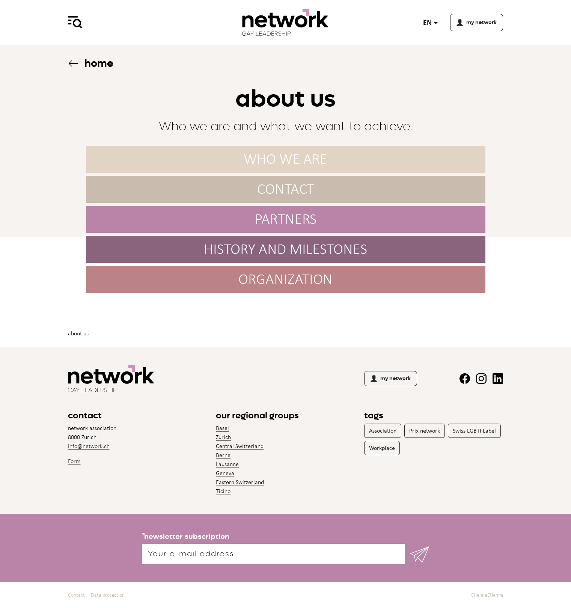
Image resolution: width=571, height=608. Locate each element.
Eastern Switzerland (240, 482)
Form (74, 461)
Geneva (225, 473)
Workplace (382, 448)
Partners (285, 219)
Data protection (108, 595)
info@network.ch (89, 446)
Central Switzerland (240, 446)
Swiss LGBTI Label (474, 431)
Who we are (285, 158)
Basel (222, 427)
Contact (285, 189)
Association (382, 431)
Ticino (223, 491)
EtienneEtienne (487, 595)
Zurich (223, 437)
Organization (285, 279)
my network (391, 378)
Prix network (424, 431)
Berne (223, 455)
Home (90, 63)
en (427, 22)
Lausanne (227, 464)
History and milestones (285, 249)
